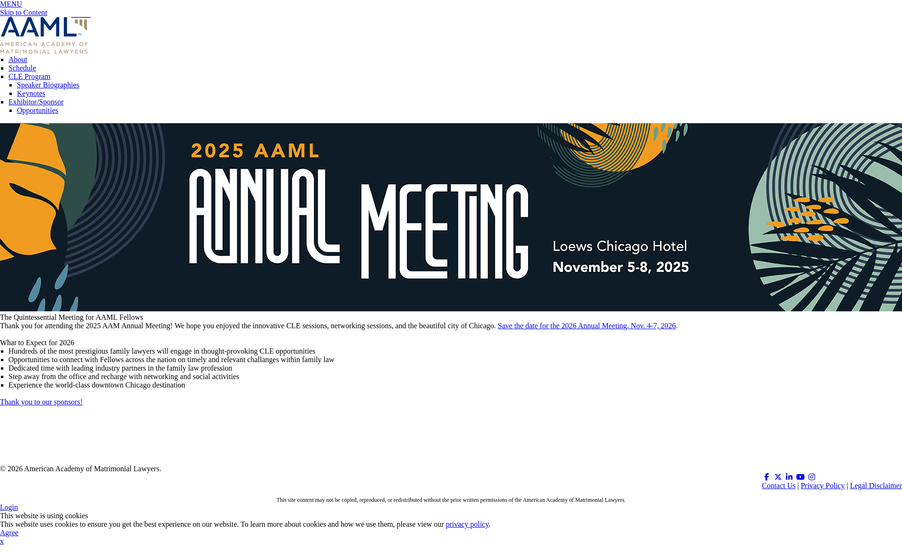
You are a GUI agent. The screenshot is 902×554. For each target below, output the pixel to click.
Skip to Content (23, 12)
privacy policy (467, 524)
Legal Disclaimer (876, 486)
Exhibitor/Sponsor (35, 102)
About (17, 59)
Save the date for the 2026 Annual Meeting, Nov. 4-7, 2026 (587, 326)
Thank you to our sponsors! (41, 402)
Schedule (22, 68)
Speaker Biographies (48, 85)
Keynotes (31, 93)
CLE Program (29, 76)
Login (9, 507)
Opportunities (37, 110)
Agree (9, 533)
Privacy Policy (823, 486)
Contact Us (779, 486)
